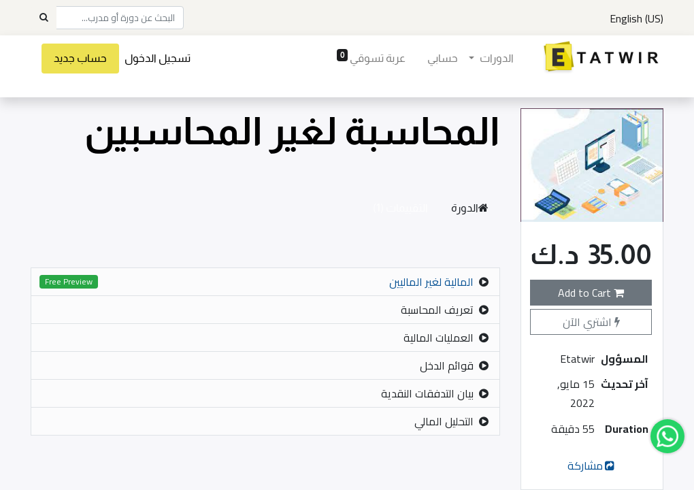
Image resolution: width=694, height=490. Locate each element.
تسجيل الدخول (158, 58)
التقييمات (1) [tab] (400, 208)
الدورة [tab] (470, 208)
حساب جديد (80, 58)
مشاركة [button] (592, 465)
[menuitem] (442, 59)
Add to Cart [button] (591, 292)
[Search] (43, 17)
